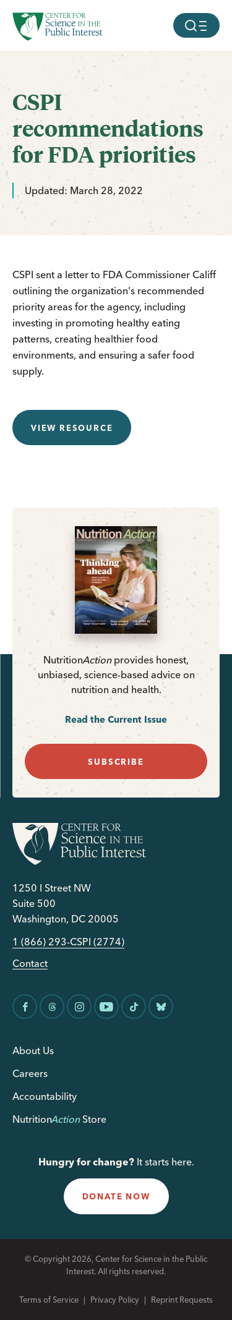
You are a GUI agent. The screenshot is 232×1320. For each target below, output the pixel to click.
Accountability (44, 1096)
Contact (30, 963)
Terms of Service (49, 1300)
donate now (116, 1196)
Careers (30, 1073)
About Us (33, 1050)
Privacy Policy (114, 1300)
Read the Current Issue (116, 719)
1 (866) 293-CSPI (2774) (68, 942)
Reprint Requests (182, 1300)
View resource (72, 428)
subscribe (116, 762)
